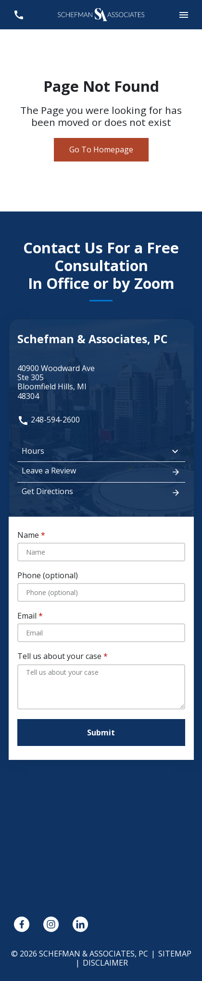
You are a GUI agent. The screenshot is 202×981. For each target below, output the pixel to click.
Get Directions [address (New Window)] (101, 492)
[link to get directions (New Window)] (101, 382)
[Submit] (101, 732)
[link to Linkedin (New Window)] (80, 924)
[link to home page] (101, 14)
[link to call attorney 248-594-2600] (18, 14)
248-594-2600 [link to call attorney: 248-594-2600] (48, 419)
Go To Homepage (101, 149)
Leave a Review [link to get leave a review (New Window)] (101, 471)
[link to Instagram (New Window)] (51, 924)
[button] (183, 14)
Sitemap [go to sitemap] (174, 953)
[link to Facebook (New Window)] (21, 924)
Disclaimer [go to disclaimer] (105, 962)
